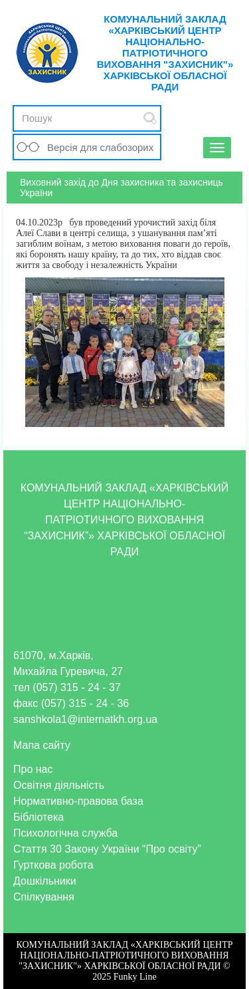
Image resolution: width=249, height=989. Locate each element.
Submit (150, 118)
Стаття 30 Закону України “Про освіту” (107, 849)
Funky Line (135, 977)
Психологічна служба (65, 833)
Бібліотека (38, 817)
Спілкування (43, 897)
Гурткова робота (53, 865)
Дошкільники (44, 881)
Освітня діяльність (58, 785)
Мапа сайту (41, 745)
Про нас (32, 769)
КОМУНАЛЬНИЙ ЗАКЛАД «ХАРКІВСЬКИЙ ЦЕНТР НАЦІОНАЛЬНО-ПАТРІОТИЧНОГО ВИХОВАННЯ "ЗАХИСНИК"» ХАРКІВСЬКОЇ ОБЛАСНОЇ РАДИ (165, 52)
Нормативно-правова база (78, 801)
